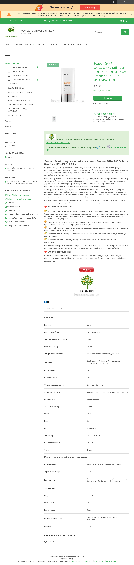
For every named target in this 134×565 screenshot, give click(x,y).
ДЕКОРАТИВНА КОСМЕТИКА (20, 79)
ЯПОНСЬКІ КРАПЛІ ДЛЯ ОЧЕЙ (20, 104)
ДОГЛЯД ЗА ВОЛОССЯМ (18, 75)
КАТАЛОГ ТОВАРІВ (23, 44)
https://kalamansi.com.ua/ (18, 195)
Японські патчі (14, 115)
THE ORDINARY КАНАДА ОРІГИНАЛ (18, 109)
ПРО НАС (42, 44)
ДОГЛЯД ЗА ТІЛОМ (16, 71)
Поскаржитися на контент (82, 561)
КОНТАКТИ (54, 44)
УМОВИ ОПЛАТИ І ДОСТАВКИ (75, 44)
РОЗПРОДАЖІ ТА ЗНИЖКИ (19, 100)
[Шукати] (125, 32)
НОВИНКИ (12, 96)
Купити (108, 98)
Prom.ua (80, 556)
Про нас (8, 121)
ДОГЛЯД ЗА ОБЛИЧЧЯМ (18, 67)
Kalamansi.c (53, 142)
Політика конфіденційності (105, 561)
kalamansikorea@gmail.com (19, 199)
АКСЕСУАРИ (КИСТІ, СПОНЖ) (20, 92)
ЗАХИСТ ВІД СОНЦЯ (16, 88)
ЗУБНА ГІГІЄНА (14, 84)
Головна (8, 44)
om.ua (65, 142)
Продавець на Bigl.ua (67, 559)
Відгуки (8, 126)
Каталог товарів (12, 63)
